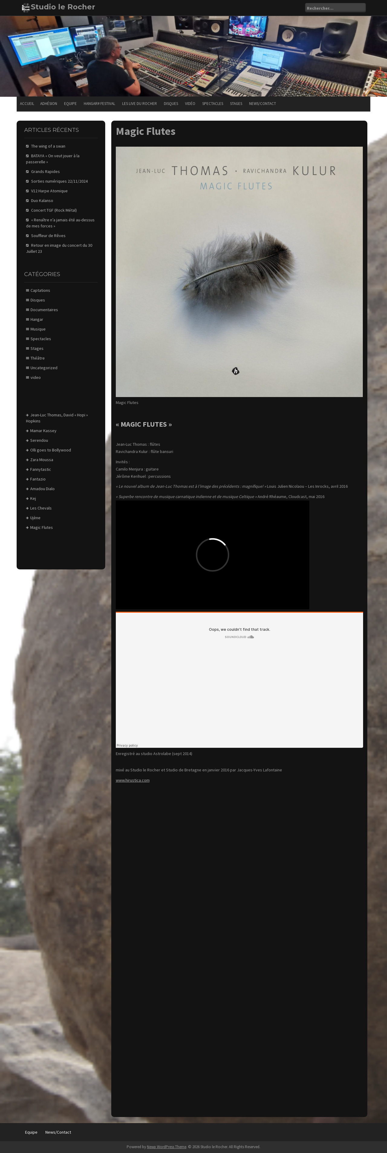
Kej (33, 498)
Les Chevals (41, 508)
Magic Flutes (41, 527)
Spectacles (212, 103)
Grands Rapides (45, 171)
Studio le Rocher (63, 6)
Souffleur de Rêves (48, 235)
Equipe (70, 103)
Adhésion (48, 103)
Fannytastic (40, 469)
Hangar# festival (99, 103)
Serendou (39, 440)
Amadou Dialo (42, 488)
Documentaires (44, 309)
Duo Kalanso (42, 200)
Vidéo (190, 103)
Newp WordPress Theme (166, 1146)
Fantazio (38, 479)
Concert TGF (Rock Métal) (54, 210)
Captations (40, 290)
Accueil (27, 103)
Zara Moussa (41, 459)
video (36, 377)
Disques (171, 103)
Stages (236, 103)
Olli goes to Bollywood (50, 450)
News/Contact (262, 103)
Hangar (37, 319)
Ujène (35, 517)
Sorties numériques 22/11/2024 (59, 181)
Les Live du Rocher (139, 103)
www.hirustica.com (133, 780)
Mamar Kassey (43, 430)
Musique (38, 329)
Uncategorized (44, 367)
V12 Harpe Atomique (49, 191)
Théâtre (38, 358)
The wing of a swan (48, 146)
